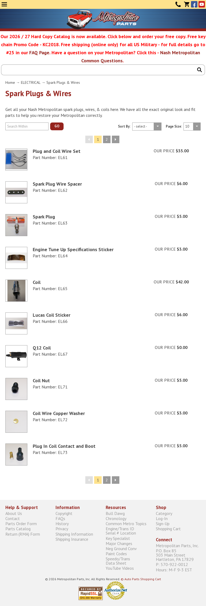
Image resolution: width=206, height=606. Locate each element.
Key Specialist (118, 538)
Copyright (64, 513)
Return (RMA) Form (22, 533)
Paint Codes (116, 553)
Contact (178, 4)
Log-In (162, 518)
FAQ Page (39, 52)
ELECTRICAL (31, 82)
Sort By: (124, 127)
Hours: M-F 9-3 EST (174, 569)
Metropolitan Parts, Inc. (177, 545)
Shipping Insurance (72, 539)
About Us (13, 513)
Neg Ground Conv (121, 548)
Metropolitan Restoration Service (103, 20)
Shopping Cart (168, 528)
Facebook (194, 4)
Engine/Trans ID (128, 531)
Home (10, 82)
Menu (4, 4)
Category (164, 513)
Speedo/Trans (128, 561)
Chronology (116, 518)
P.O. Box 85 (178, 555)
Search (199, 69)
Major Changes (119, 543)
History (62, 523)
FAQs (60, 518)
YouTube (201, 4)
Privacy (62, 528)
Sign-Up (163, 523)
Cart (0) (186, 4)
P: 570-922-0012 (172, 564)
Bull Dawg (115, 513)
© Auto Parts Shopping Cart (141, 579)
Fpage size (146, 126)
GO (56, 126)
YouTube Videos (120, 568)
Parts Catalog (18, 528)
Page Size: (174, 127)
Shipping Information (74, 533)
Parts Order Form (21, 523)
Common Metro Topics (126, 523)
